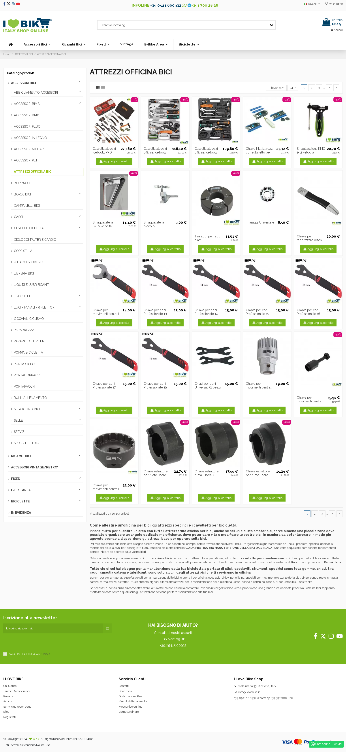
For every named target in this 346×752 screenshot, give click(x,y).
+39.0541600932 (245, 698)
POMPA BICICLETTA (28, 352)
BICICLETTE (20, 501)
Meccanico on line (130, 706)
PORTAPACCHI (24, 386)
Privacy (8, 696)
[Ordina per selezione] (276, 88)
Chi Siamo (10, 686)
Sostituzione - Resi (131, 696)
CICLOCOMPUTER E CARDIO (35, 239)
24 (292, 87)
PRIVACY (45, 653)
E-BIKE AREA (21, 490)
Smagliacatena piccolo (154, 224)
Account (8, 701)
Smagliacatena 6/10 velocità (103, 224)
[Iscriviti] (107, 628)
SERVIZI (19, 432)
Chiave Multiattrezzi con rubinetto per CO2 (259, 152)
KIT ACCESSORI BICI (28, 262)
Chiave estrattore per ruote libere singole (155, 475)
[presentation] (36, 642)
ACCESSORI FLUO (27, 126)
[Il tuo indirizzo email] (53, 628)
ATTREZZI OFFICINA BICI (33, 171)
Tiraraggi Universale (260, 222)
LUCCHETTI (22, 296)
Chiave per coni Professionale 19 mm (155, 387)
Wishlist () (334, 3)
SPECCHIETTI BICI (26, 443)
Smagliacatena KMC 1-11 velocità (311, 150)
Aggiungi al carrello (114, 161)
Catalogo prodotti (21, 73)
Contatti (124, 686)
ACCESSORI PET (26, 160)
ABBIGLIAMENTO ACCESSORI (36, 92)
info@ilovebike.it (249, 692)
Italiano (312, 3)
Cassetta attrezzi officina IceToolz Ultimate (155, 152)
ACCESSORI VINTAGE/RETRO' (34, 467)
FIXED (15, 479)
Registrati (9, 717)
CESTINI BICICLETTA (29, 228)
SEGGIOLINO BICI (27, 409)
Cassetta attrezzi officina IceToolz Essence (206, 152)
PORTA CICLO (24, 364)
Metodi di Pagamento (133, 701)
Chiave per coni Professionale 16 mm (308, 313)
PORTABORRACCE (27, 375)
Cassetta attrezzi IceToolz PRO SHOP (104, 152)
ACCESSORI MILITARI (29, 149)
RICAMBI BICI (21, 456)
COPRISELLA (23, 251)
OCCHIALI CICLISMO (29, 318)
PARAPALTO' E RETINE (30, 341)
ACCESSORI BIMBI (27, 104)
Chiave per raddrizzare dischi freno (309, 240)
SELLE (18, 420)
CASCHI (19, 217)
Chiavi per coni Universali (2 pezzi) (208, 385)
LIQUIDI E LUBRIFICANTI (31, 284)
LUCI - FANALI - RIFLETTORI (34, 307)
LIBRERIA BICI (24, 273)
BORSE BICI (22, 194)
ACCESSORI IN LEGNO (30, 138)
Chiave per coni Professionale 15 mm (257, 313)
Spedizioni (125, 691)
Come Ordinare (129, 711)
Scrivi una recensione (17, 706)
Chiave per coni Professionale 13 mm (155, 313)
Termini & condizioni (16, 691)
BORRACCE (22, 183)
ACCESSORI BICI (23, 83)
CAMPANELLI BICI (27, 205)
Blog (6, 711)
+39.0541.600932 (165, 5)
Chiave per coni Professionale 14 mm (206, 313)
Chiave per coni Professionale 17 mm (104, 387)
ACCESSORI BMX (26, 115)
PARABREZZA (24, 330)
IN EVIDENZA (21, 512)
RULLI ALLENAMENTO (30, 398)
